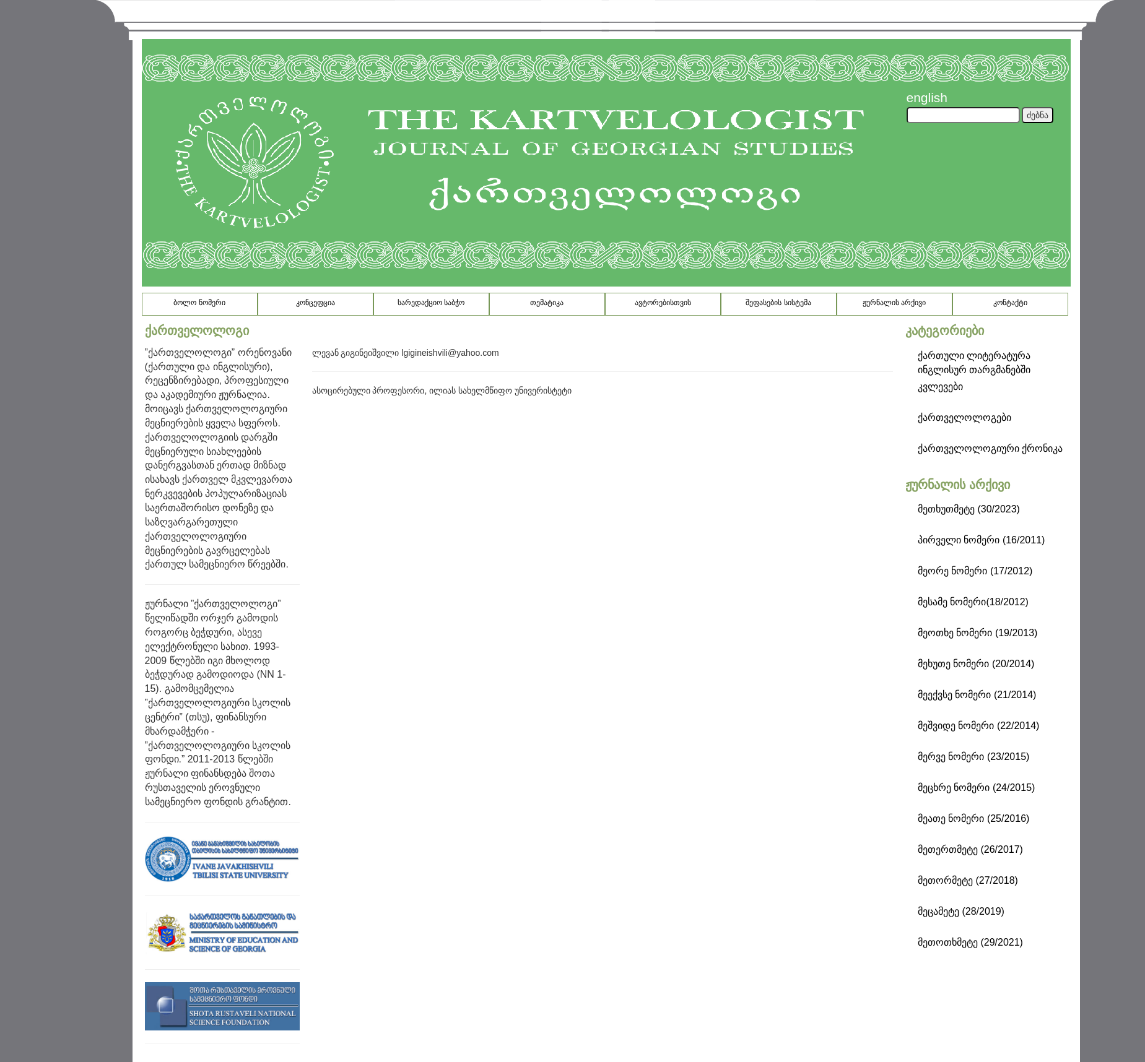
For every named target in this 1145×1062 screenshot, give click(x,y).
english (927, 97)
